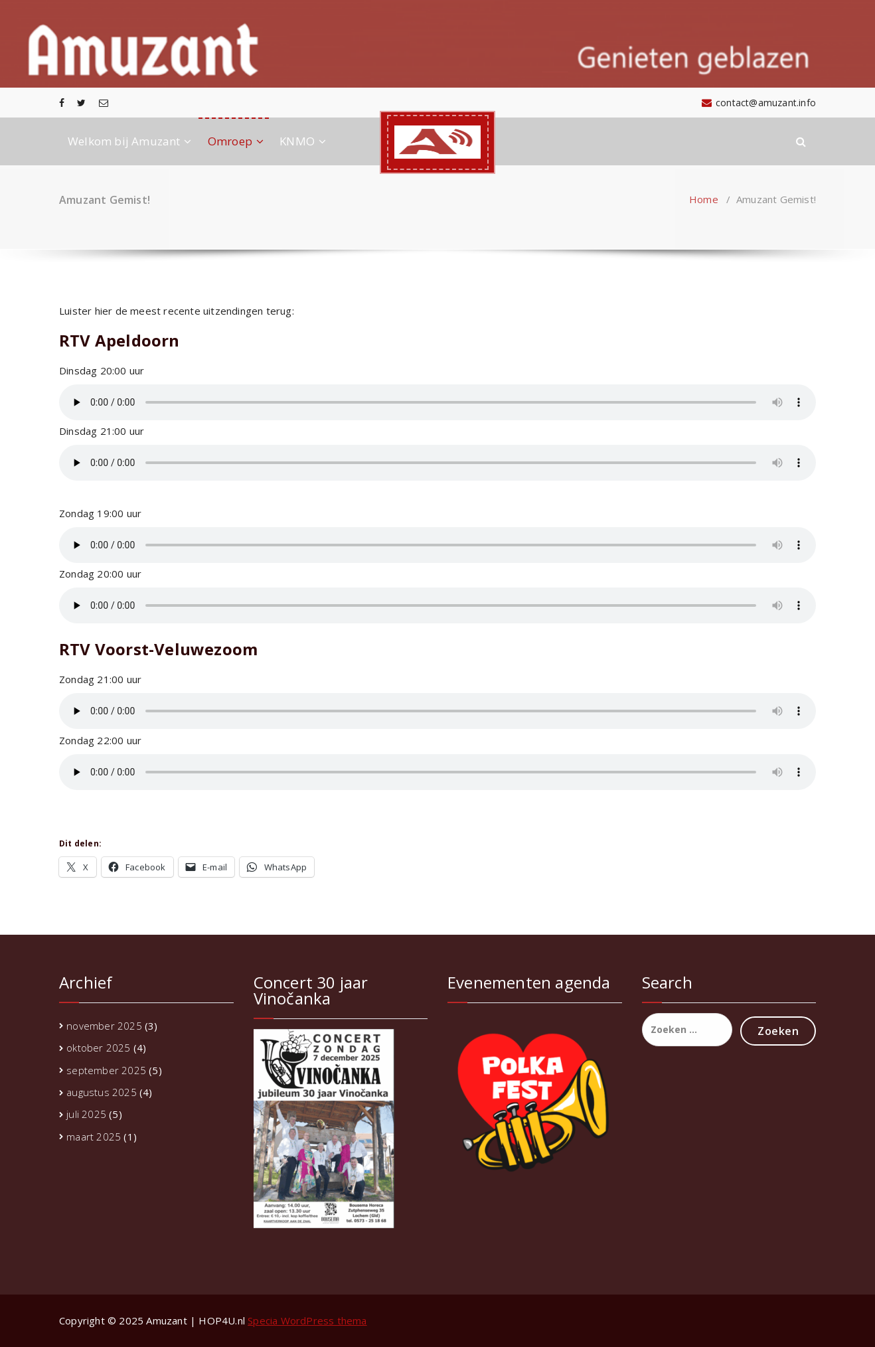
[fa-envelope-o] (103, 102)
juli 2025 (86, 1114)
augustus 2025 (101, 1092)
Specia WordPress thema (307, 1320)
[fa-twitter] (81, 102)
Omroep (230, 141)
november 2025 (104, 1025)
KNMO (297, 141)
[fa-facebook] (61, 102)
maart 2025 (93, 1136)
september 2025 (106, 1070)
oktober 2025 (98, 1047)
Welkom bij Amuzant (124, 141)
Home (703, 199)
